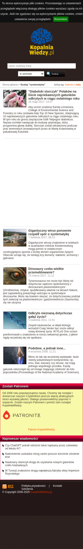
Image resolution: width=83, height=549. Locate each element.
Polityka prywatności (33, 485)
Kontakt (57, 485)
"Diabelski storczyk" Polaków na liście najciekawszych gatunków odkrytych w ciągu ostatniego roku (54, 95)
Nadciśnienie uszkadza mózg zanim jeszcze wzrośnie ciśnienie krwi (42, 455)
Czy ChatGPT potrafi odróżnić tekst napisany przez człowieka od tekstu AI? (41, 447)
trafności (69, 84)
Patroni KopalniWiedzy (41, 429)
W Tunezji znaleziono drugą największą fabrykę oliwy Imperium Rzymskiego (42, 472)
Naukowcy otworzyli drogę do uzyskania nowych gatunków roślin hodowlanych (39, 464)
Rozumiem (60, 19)
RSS (10, 486)
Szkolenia (27, 488)
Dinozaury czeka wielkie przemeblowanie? (46, 270)
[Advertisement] (41, 182)
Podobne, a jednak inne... (47, 348)
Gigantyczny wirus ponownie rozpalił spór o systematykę (49, 232)
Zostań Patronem (15, 386)
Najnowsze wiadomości (20, 438)
